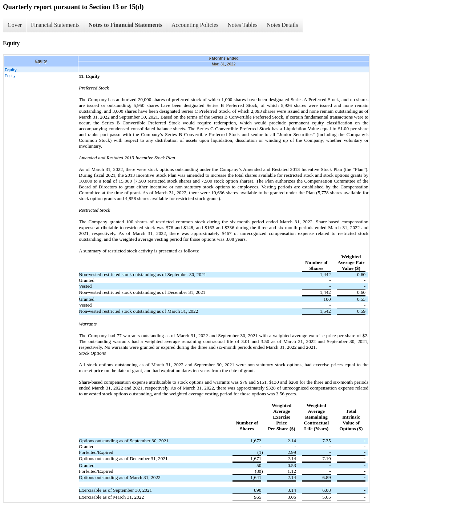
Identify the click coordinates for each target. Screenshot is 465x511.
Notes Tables (242, 25)
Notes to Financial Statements (125, 25)
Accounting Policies (194, 25)
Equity (10, 75)
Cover (15, 25)
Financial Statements (55, 25)
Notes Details (282, 25)
